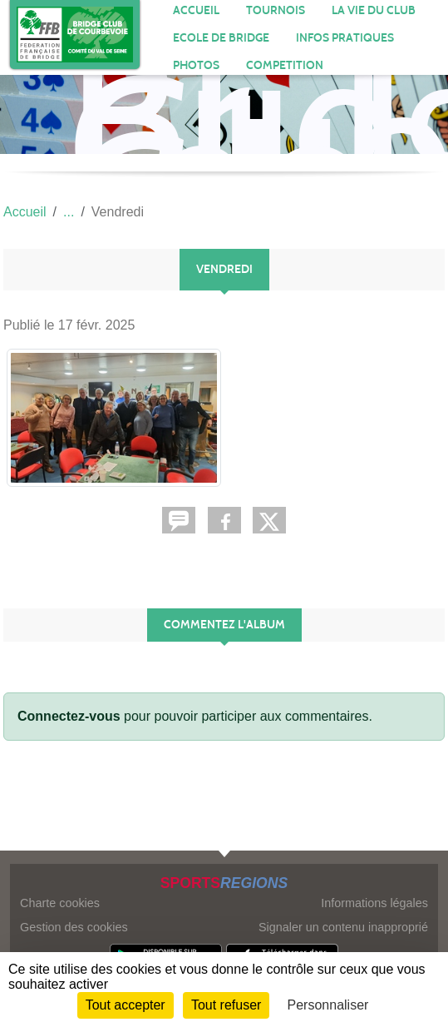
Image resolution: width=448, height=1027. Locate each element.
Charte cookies (60, 903)
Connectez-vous (69, 716)
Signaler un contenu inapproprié (343, 927)
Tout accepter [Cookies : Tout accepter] (125, 1005)
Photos (196, 65)
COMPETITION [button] (284, 65)
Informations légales (374, 903)
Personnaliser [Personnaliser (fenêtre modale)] (328, 1005)
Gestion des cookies (74, 927)
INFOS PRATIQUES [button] (345, 38)
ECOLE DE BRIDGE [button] (221, 38)
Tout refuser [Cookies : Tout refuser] (226, 1005)
